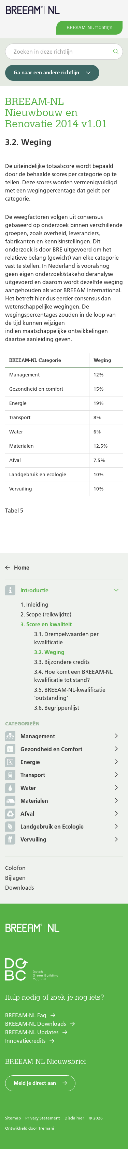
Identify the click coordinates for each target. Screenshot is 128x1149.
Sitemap (13, 1117)
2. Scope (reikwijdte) (45, 614)
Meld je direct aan (35, 1083)
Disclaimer (74, 1117)
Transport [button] (25, 775)
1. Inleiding (34, 604)
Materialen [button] (26, 801)
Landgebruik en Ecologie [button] (44, 827)
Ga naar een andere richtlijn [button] (46, 72)
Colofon (15, 868)
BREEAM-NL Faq (25, 1015)
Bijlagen (15, 877)
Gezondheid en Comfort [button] (43, 749)
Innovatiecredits (25, 1040)
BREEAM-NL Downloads (35, 1023)
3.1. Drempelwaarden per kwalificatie (66, 638)
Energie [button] (22, 762)
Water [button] (20, 788)
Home (21, 567)
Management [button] (30, 736)
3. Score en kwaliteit (46, 624)
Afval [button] (19, 814)
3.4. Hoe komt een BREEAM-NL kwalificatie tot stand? (73, 675)
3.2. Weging (49, 652)
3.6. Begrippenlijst (56, 707)
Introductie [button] (34, 590)
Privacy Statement (42, 1117)
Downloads (19, 887)
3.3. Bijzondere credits (61, 662)
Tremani (46, 1128)
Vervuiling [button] (25, 840)
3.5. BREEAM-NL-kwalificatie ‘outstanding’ (69, 693)
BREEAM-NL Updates (31, 1032)
